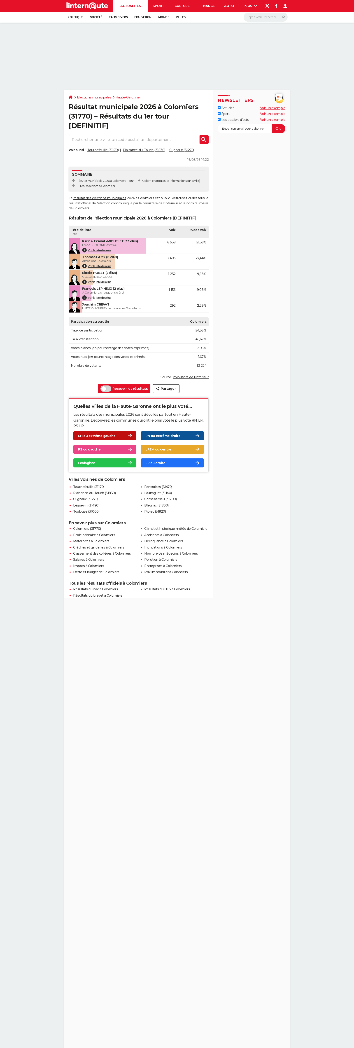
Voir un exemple (273, 108)
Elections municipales (94, 97)
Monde (163, 17)
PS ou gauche (89, 449)
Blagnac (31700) (156, 505)
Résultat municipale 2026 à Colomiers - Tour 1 (106, 180)
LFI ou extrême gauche (97, 436)
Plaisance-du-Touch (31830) (144, 150)
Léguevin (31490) (86, 505)
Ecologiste (86, 463)
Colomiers (149, 180)
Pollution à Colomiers (160, 560)
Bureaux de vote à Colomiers (96, 186)
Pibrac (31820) (155, 511)
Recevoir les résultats (124, 388)
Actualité (226, 108)
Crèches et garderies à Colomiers (98, 547)
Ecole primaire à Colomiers (94, 535)
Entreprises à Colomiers (163, 566)
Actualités (130, 6)
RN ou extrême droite (162, 436)
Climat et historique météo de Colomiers (175, 529)
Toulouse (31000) (86, 511)
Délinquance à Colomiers (163, 541)
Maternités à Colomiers (91, 541)
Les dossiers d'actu (233, 120)
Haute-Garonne (128, 97)
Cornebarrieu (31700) (160, 499)
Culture (182, 6)
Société (96, 17)
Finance (207, 6)
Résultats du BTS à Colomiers (167, 589)
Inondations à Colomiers (163, 547)
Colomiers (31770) (87, 529)
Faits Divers (118, 17)
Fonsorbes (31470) (158, 487)
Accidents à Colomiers (161, 535)
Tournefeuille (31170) (103, 150)
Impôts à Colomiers (88, 566)
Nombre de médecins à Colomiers (171, 553)
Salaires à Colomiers (88, 560)
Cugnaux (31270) (182, 150)
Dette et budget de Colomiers (96, 572)
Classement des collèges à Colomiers (102, 553)
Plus (251, 6)
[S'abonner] (251, 128)
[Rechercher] (266, 17)
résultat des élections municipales (99, 198)
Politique (75, 17)
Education (142, 17)
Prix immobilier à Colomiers (166, 572)
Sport (158, 6)
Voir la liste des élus (96, 250)
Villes (180, 17)
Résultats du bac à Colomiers (95, 589)
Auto (229, 6)
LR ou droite (155, 463)
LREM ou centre (158, 449)
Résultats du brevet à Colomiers (98, 595)
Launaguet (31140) (158, 493)
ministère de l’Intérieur (191, 377)
